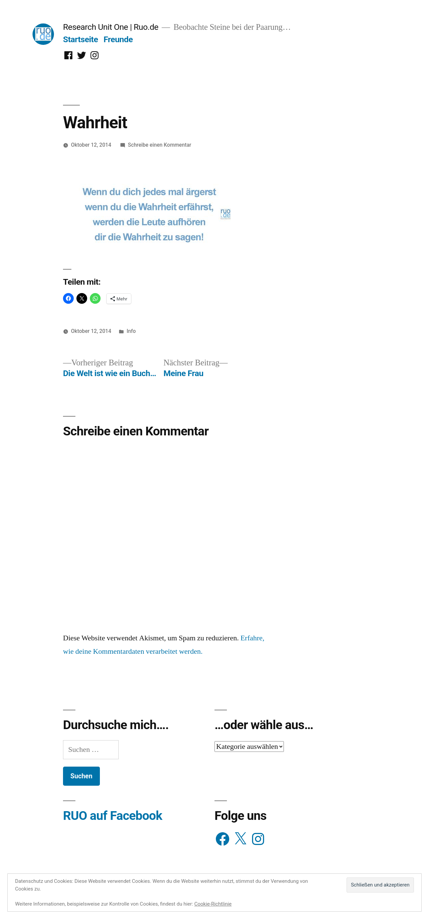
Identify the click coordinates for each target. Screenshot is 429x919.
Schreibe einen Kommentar (159, 145)
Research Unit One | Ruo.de (110, 27)
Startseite (80, 39)
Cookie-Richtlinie (213, 904)
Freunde (118, 39)
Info (131, 331)
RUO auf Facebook (112, 815)
